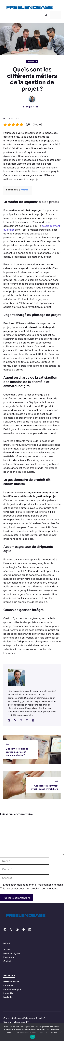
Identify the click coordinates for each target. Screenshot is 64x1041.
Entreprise (32, 61)
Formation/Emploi (12, 989)
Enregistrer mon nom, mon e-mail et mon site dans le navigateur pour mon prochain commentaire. (33, 886)
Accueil (6, 949)
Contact (7, 961)
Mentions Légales (11, 953)
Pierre (35, 107)
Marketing (8, 997)
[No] (60, 1032)
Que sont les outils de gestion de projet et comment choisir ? (17, 752)
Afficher (24, 189)
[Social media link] (9, 720)
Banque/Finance (11, 981)
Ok (33, 1037)
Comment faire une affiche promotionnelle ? (24, 1018)
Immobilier (8, 993)
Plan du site (8, 957)
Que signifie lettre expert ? (16, 1022)
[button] (46, 15)
